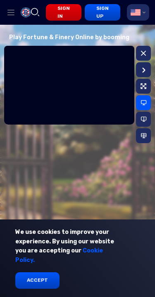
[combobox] (138, 12)
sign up (102, 12)
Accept (37, 280)
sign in (63, 12)
